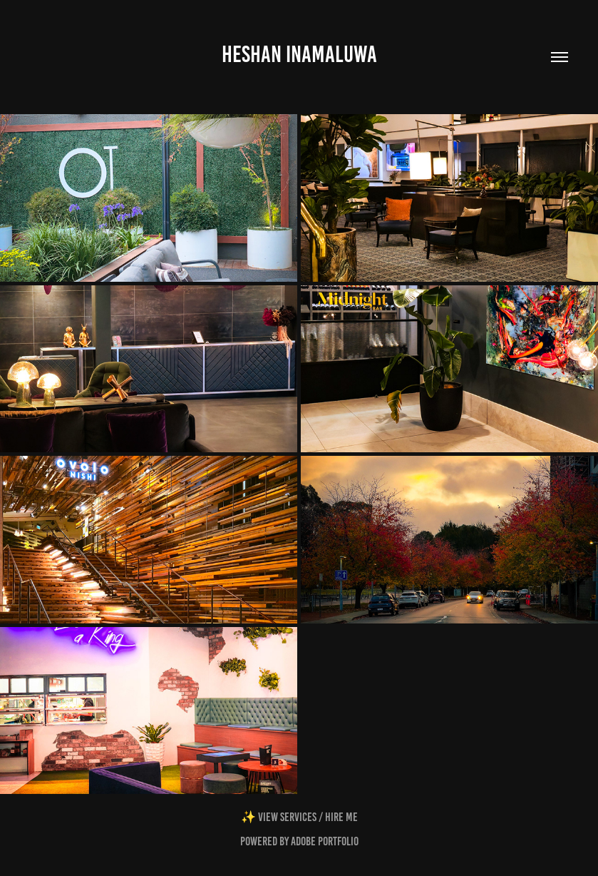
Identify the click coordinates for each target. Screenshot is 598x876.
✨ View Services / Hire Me (299, 816)
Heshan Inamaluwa (299, 54)
